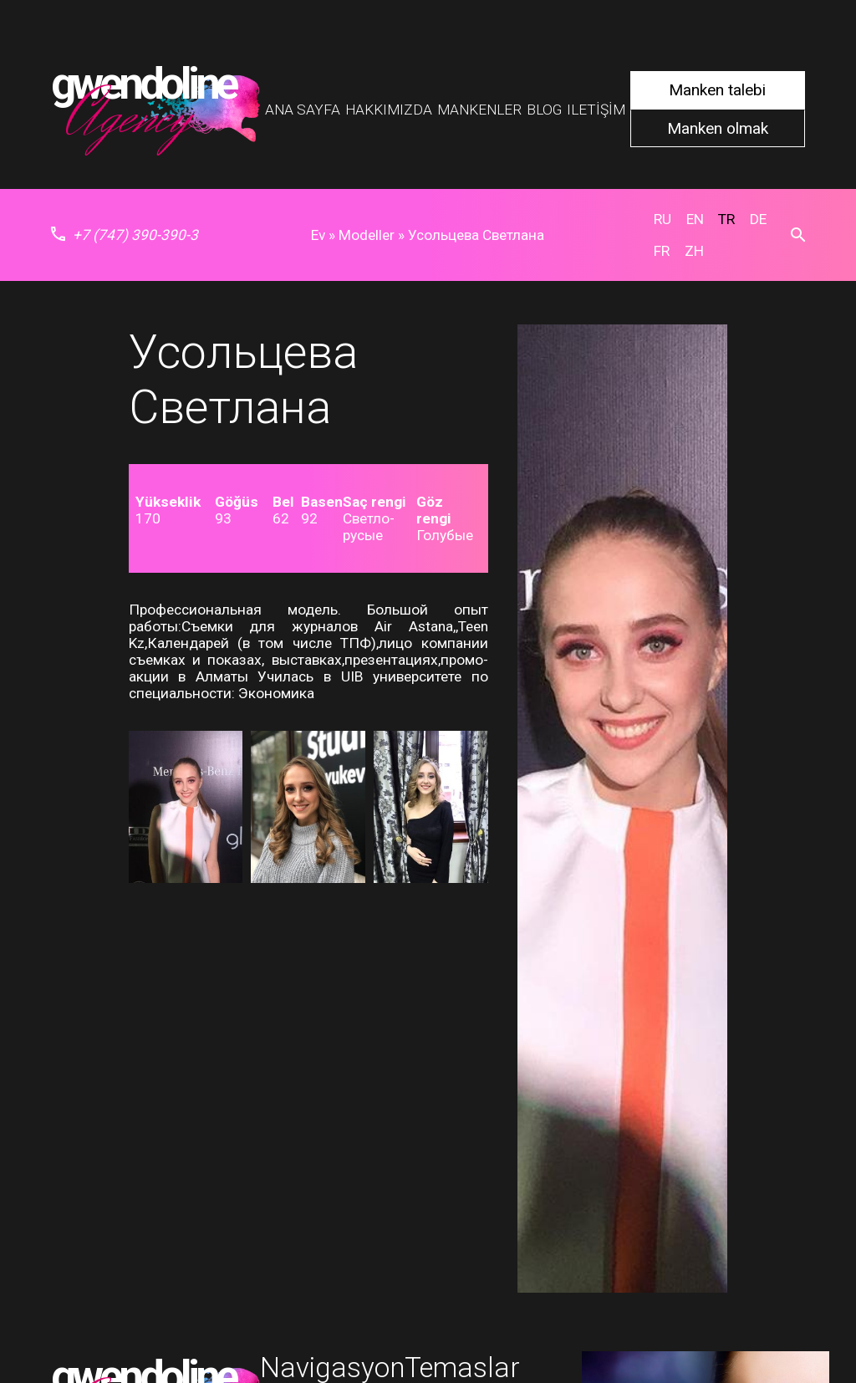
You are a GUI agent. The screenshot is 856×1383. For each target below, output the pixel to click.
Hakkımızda (388, 109)
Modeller (367, 235)
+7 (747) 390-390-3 (124, 235)
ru (662, 219)
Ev (318, 235)
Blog (544, 109)
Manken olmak (717, 128)
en (695, 219)
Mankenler (479, 109)
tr (726, 219)
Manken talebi (717, 90)
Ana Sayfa (302, 109)
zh (694, 250)
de (758, 219)
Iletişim (596, 109)
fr (662, 250)
